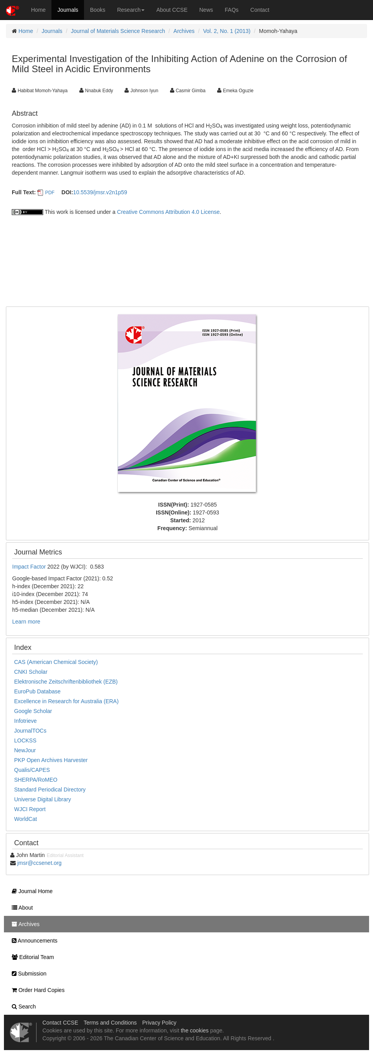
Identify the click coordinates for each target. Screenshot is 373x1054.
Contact (259, 10)
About (20, 907)
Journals (67, 10)
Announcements (32, 940)
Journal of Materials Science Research (118, 31)
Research (130, 10)
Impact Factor (29, 566)
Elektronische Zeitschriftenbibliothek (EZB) (66, 681)
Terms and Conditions (110, 1022)
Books (97, 10)
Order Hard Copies (36, 990)
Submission (27, 973)
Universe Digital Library (42, 799)
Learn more (26, 621)
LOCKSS (25, 740)
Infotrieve (25, 721)
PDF (50, 192)
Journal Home (30, 891)
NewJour (25, 750)
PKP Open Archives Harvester (51, 760)
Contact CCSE (60, 1022)
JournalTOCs (30, 731)
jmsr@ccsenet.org (39, 863)
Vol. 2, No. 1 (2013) (226, 31)
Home (38, 10)
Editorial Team (31, 957)
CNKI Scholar (31, 672)
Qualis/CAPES (32, 770)
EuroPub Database (37, 691)
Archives (184, 31)
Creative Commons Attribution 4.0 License (168, 212)
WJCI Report (30, 809)
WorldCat (25, 819)
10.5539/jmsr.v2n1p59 (100, 192)
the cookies (194, 1030)
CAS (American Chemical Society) (56, 662)
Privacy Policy (159, 1022)
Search (22, 1006)
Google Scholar (33, 711)
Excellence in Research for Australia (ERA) (66, 701)
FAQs (232, 10)
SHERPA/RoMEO (35, 780)
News (206, 10)
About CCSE (171, 10)
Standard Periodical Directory (50, 789)
